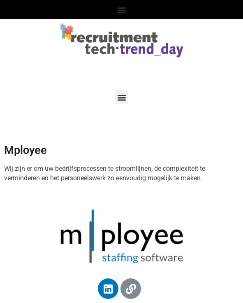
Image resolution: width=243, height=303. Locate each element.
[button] (121, 10)
